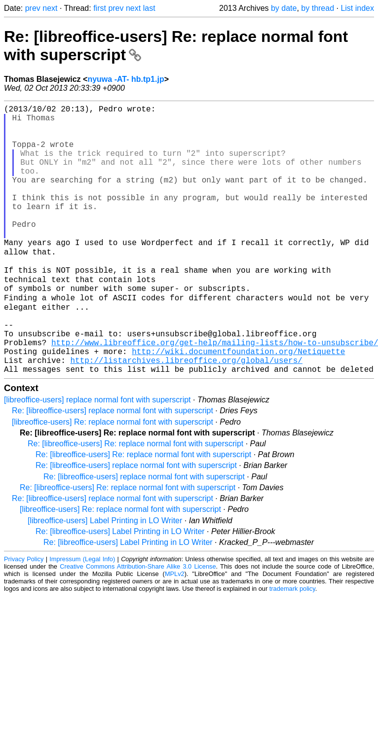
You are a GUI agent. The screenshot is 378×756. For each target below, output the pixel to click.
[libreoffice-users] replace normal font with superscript (97, 456)
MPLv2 (175, 630)
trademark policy (292, 644)
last (149, 8)
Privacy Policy (23, 615)
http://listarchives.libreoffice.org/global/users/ (186, 414)
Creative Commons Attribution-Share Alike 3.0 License (138, 622)
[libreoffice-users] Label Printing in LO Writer (105, 577)
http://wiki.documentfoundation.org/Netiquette (238, 403)
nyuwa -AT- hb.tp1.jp (125, 79)
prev (32, 8)
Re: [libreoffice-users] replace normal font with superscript (112, 467)
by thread (317, 8)
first (99, 8)
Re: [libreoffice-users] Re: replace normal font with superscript (135, 500)
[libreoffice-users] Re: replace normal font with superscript (112, 478)
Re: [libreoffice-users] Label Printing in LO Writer (120, 587)
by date (284, 8)
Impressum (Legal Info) (82, 615)
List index (357, 8)
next (49, 8)
